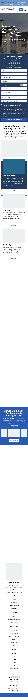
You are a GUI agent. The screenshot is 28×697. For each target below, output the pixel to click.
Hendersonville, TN (14, 642)
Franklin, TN (14, 639)
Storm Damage (14, 622)
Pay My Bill (14, 608)
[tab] (14, 175)
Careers (14, 665)
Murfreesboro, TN (14, 636)
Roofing (14, 616)
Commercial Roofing (14, 619)
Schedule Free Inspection (14, 695)
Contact (14, 600)
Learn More (14, 191)
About (14, 653)
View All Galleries (14, 440)
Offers (14, 659)
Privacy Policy (13, 114)
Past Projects (14, 668)
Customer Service (14, 606)
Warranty (14, 603)
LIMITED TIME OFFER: (9, 2)
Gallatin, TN (14, 630)
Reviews (14, 662)
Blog (14, 656)
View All (14, 645)
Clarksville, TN (14, 633)
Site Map (18, 688)
